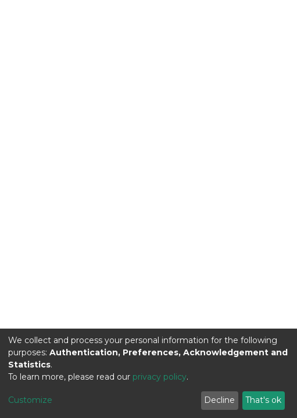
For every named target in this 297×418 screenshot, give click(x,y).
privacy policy (160, 377)
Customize (30, 400)
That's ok (263, 400)
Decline (219, 400)
